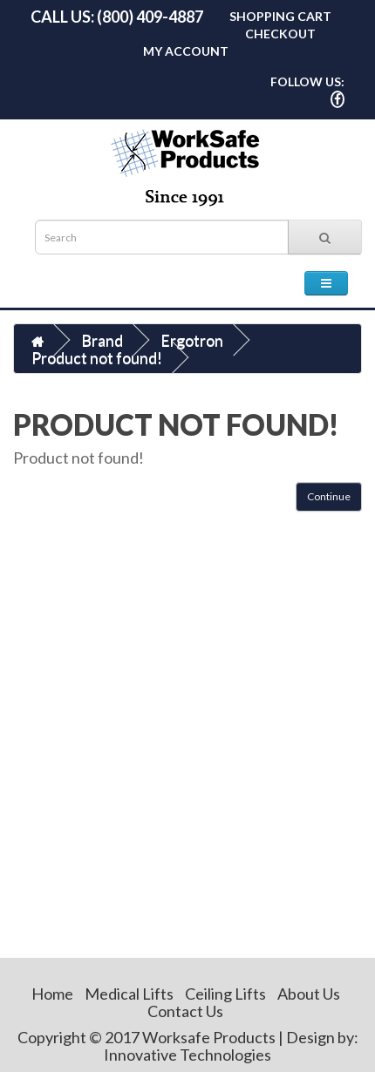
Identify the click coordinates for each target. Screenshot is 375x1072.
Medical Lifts (129, 993)
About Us (308, 993)
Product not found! (96, 357)
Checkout (280, 33)
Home (52, 993)
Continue (329, 496)
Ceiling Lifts (225, 993)
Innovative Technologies (187, 1054)
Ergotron (191, 339)
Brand (102, 339)
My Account (185, 51)
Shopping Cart (280, 16)
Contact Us (185, 1011)
